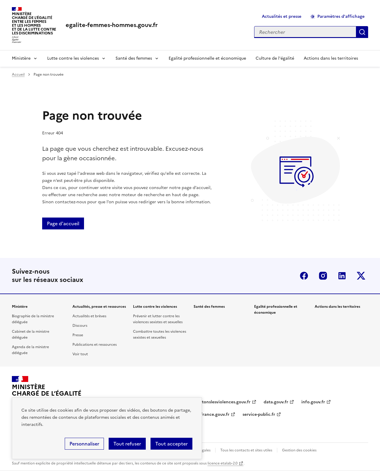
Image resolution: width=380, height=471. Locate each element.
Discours (79, 325)
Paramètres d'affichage (341, 16)
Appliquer (362, 32)
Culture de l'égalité (275, 58)
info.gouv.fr (313, 402)
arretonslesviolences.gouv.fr (222, 402)
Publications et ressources (94, 344)
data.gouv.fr (276, 402)
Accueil (18, 74)
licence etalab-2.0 (223, 463)
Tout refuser (127, 443)
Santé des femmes (133, 58)
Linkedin (342, 276)
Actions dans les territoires (331, 58)
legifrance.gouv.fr (211, 414)
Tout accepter (171, 443)
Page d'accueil (63, 223)
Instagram (323, 276)
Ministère (21, 58)
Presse (77, 335)
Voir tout (80, 354)
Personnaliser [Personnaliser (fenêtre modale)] (84, 443)
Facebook (304, 276)
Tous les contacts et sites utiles (246, 450)
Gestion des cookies (299, 450)
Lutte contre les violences (73, 58)
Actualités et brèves (89, 316)
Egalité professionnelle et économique (207, 58)
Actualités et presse (281, 16)
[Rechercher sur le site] (305, 32)
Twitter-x (361, 276)
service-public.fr (259, 414)
